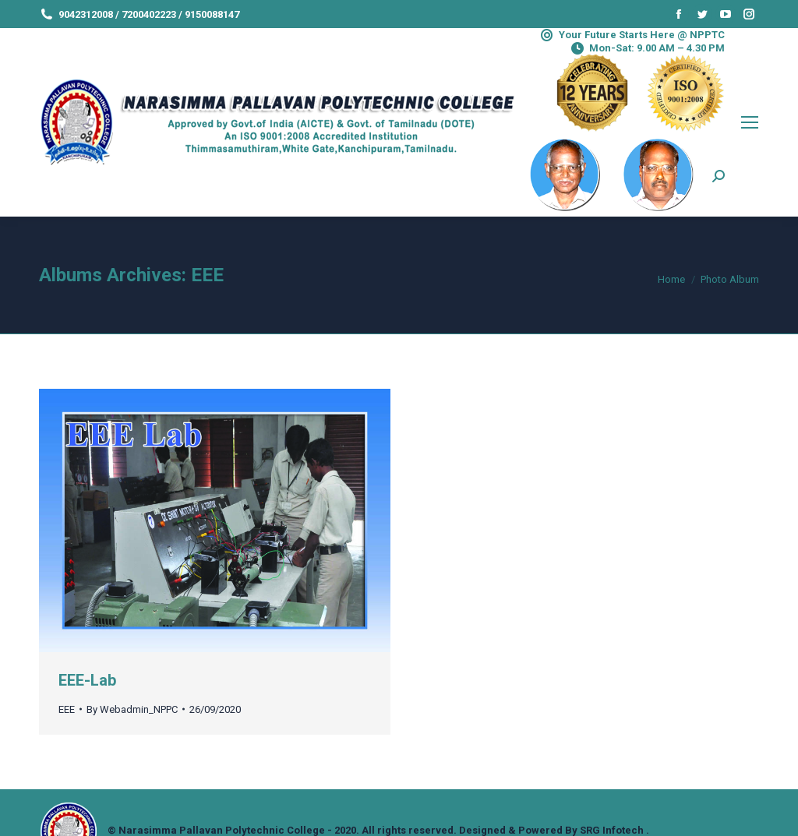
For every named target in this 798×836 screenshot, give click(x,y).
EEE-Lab (87, 680)
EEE (66, 709)
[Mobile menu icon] (749, 122)
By (132, 709)
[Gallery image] (214, 521)
